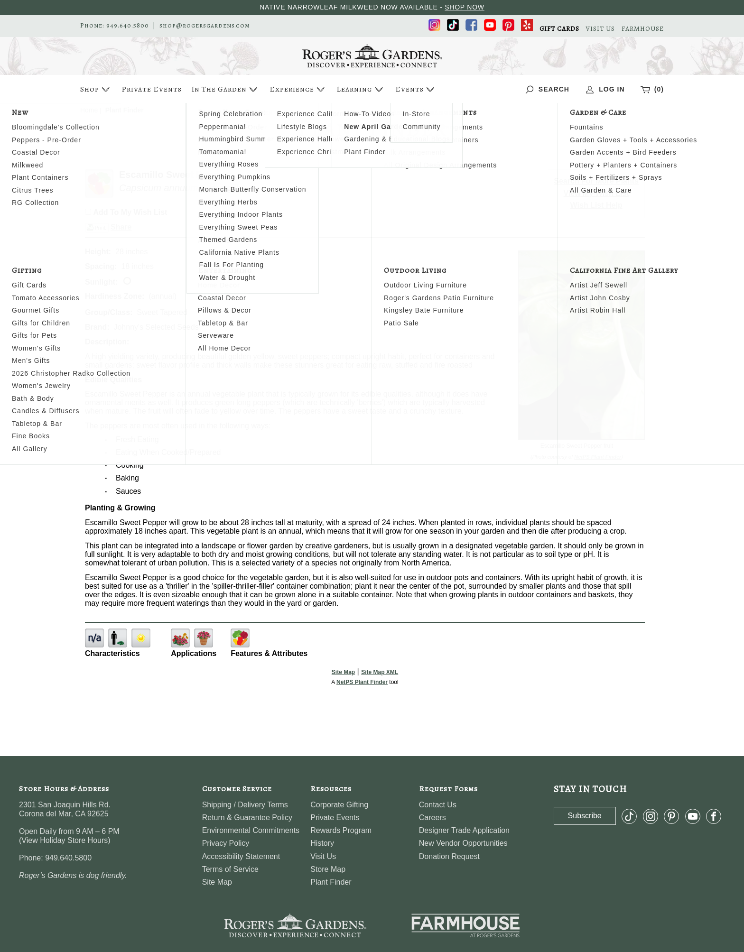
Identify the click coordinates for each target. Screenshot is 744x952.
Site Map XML (379, 672)
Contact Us (437, 805)
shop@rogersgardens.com (204, 25)
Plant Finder (330, 882)
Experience (298, 89)
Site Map (343, 672)
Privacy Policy (226, 843)
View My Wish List (596, 193)
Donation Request (449, 856)
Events (416, 89)
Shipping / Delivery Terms (245, 805)
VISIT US (600, 29)
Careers (432, 817)
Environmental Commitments (250, 830)
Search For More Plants (596, 181)
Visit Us (323, 856)
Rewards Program (341, 830)
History (322, 843)
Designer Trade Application (464, 830)
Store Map (327, 869)
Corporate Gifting (339, 805)
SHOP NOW (464, 7)
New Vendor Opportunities (463, 843)
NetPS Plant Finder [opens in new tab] (362, 682)
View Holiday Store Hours (64, 840)
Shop (96, 89)
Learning (360, 89)
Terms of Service (230, 869)
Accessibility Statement (241, 856)
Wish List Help (596, 205)
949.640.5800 (127, 25)
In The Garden (225, 89)
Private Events (151, 89)
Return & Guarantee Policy (247, 817)
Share (121, 227)
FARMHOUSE (643, 29)
